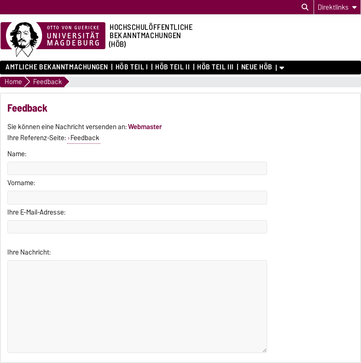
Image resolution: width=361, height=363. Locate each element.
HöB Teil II (172, 67)
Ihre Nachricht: (29, 252)
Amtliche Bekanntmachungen (57, 67)
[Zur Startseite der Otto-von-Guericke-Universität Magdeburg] (53, 40)
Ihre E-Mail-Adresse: (36, 212)
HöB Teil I (132, 67)
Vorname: (21, 182)
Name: (16, 153)
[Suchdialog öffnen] (305, 7)
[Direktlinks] (337, 7)
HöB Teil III (215, 67)
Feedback (84, 137)
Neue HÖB (257, 67)
